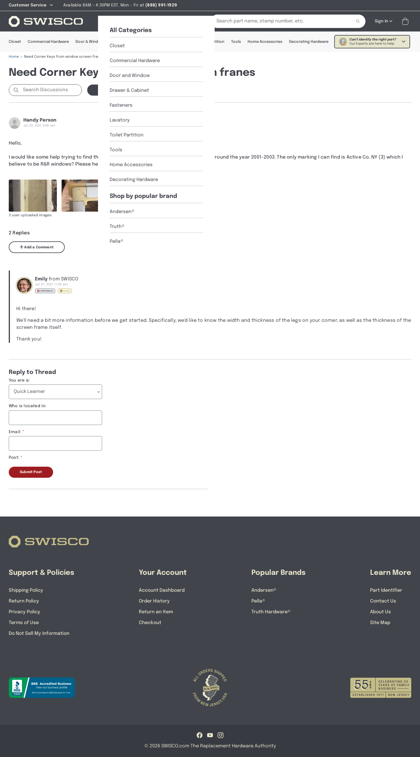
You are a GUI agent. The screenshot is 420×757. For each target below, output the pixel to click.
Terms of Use (24, 622)
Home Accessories (265, 42)
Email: (15, 432)
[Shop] (108, 21)
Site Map (380, 622)
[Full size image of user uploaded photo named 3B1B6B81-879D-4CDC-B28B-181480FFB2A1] (86, 196)
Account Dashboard (162, 590)
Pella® (258, 601)
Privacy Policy (24, 612)
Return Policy (24, 601)
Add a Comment (37, 247)
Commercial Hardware (48, 42)
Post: (14, 458)
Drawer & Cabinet (126, 42)
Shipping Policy (26, 590)
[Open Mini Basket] (406, 21)
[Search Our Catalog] (277, 21)
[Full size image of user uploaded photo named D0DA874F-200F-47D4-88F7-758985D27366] (138, 196)
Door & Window (90, 42)
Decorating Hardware (308, 42)
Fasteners (158, 42)
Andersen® (263, 590)
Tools (236, 42)
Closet (15, 42)
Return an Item (156, 612)
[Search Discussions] (51, 90)
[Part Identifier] (169, 21)
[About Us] (135, 21)
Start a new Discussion (119, 90)
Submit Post (31, 472)
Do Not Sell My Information (39, 633)
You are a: (19, 380)
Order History (154, 601)
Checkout (150, 622)
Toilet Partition (210, 42)
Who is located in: (28, 406)
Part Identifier (386, 590)
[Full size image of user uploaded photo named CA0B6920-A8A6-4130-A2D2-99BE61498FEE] (33, 196)
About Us (380, 612)
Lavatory (182, 42)
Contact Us (383, 601)
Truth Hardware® (270, 612)
